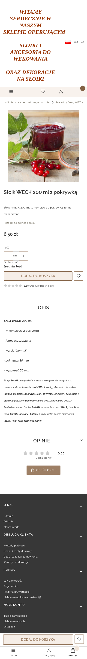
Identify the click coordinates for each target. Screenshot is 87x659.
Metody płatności (14, 545)
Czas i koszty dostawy (18, 551)
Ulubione (9, 626)
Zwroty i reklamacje (16, 562)
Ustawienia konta (14, 621)
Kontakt (8, 516)
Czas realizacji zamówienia (21, 556)
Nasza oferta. (12, 527)
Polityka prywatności (17, 591)
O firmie (8, 521)
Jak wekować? (13, 580)
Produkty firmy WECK (69, 102)
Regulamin (11, 586)
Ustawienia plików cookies (21, 597)
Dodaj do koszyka (38, 276)
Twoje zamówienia (15, 615)
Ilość (6, 247)
